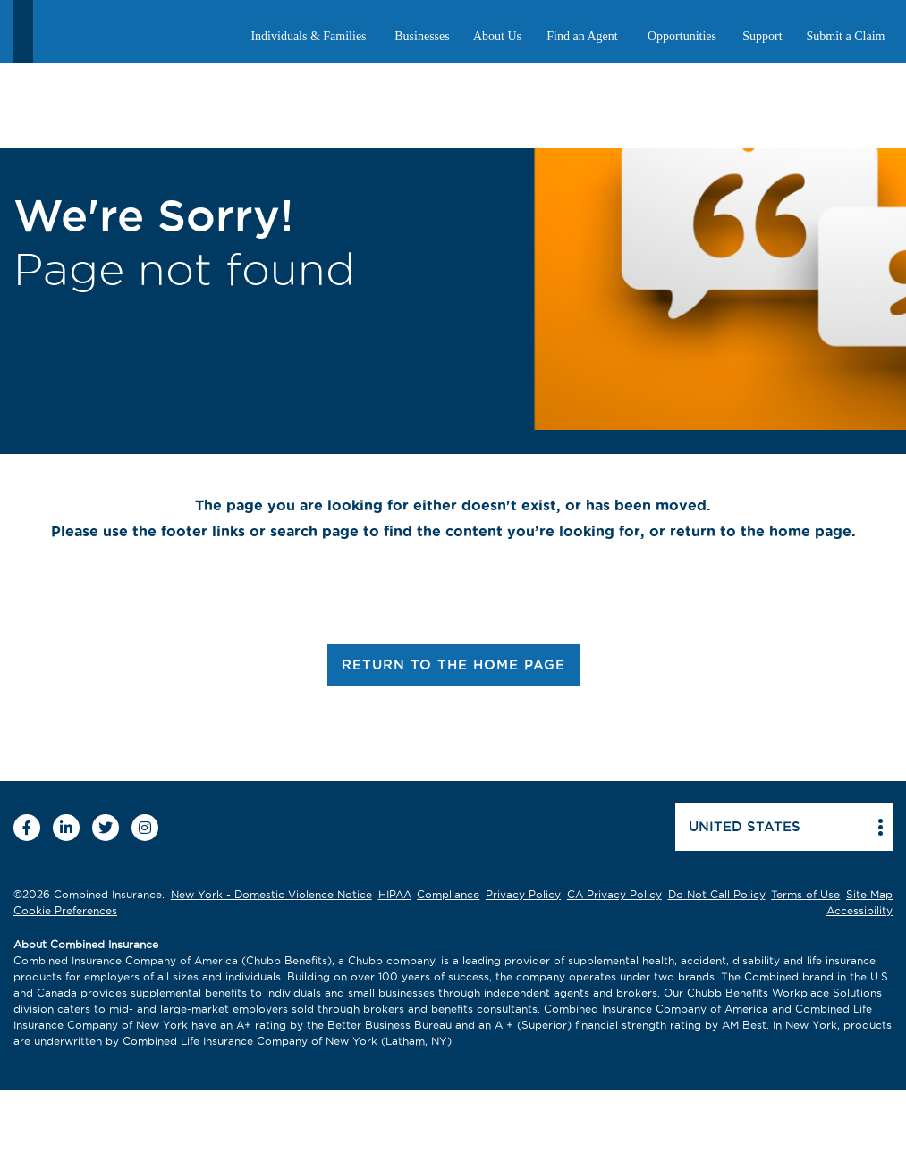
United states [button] (744, 826)
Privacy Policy (523, 894)
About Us (497, 36)
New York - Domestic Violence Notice (271, 894)
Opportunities (682, 36)
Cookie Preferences (65, 910)
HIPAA (394, 894)
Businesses (421, 36)
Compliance (448, 894)
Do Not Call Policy (717, 894)
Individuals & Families (308, 36)
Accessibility (859, 910)
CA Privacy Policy (614, 894)
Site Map (869, 894)
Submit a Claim (846, 36)
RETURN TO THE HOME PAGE (453, 664)
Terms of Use (805, 894)
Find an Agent (581, 36)
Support (762, 36)
